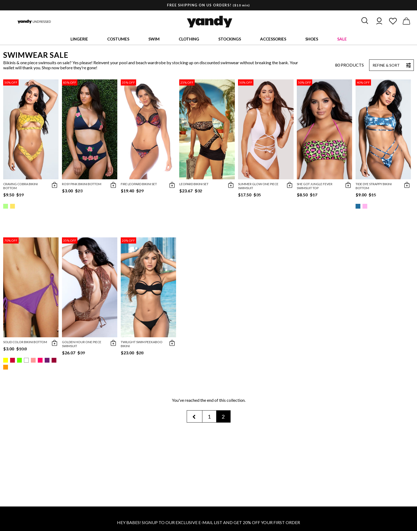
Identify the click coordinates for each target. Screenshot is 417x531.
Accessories (273, 39)
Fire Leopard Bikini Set (139, 184)
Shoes (311, 39)
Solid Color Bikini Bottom (25, 342)
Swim (154, 39)
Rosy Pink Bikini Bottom (81, 184)
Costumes (118, 39)
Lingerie (79, 39)
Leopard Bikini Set (193, 184)
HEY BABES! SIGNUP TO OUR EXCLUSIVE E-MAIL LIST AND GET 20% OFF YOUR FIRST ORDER (208, 522)
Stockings (229, 39)
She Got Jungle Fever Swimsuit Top (314, 186)
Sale (342, 39)
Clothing (189, 39)
